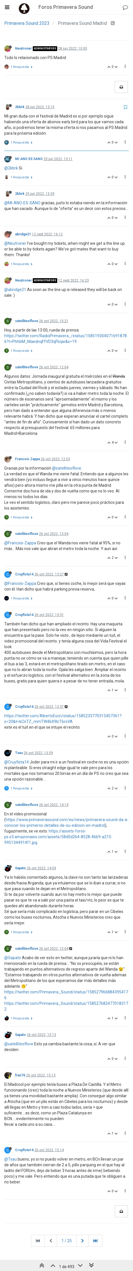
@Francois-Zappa (20, 543)
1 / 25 (67, 1240)
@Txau (10, 1159)
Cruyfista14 (24, 574)
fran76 (20, 1075)
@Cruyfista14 (16, 762)
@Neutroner (15, 243)
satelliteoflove (26, 321)
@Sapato (12, 957)
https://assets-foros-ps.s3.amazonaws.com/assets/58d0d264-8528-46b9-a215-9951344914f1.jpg (58, 837)
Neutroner (23, 48)
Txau (19, 753)
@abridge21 (15, 289)
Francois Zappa (27, 459)
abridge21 (23, 234)
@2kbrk (11, 168)
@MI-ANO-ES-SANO (22, 203)
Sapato (20, 868)
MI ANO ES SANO (29, 159)
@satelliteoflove (66, 468)
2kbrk (19, 107)
